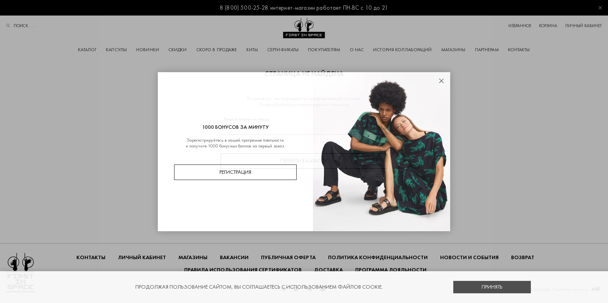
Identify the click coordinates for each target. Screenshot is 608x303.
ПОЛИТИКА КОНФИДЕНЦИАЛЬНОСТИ (378, 257)
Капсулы (116, 49)
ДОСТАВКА (328, 270)
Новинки (147, 49)
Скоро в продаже (216, 49)
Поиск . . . (20, 26)
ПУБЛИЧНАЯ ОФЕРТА (288, 257)
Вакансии (234, 257)
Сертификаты (283, 49)
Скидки (177, 49)
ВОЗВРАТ (522, 257)
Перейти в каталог (304, 161)
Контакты (519, 49)
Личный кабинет (583, 25)
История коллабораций (402, 49)
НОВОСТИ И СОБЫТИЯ (469, 257)
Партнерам (487, 49)
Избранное (519, 25)
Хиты (251, 49)
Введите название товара (247, 119)
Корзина (548, 25)
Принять (492, 287)
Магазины (453, 49)
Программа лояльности (391, 270)
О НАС (357, 49)
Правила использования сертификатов (243, 270)
